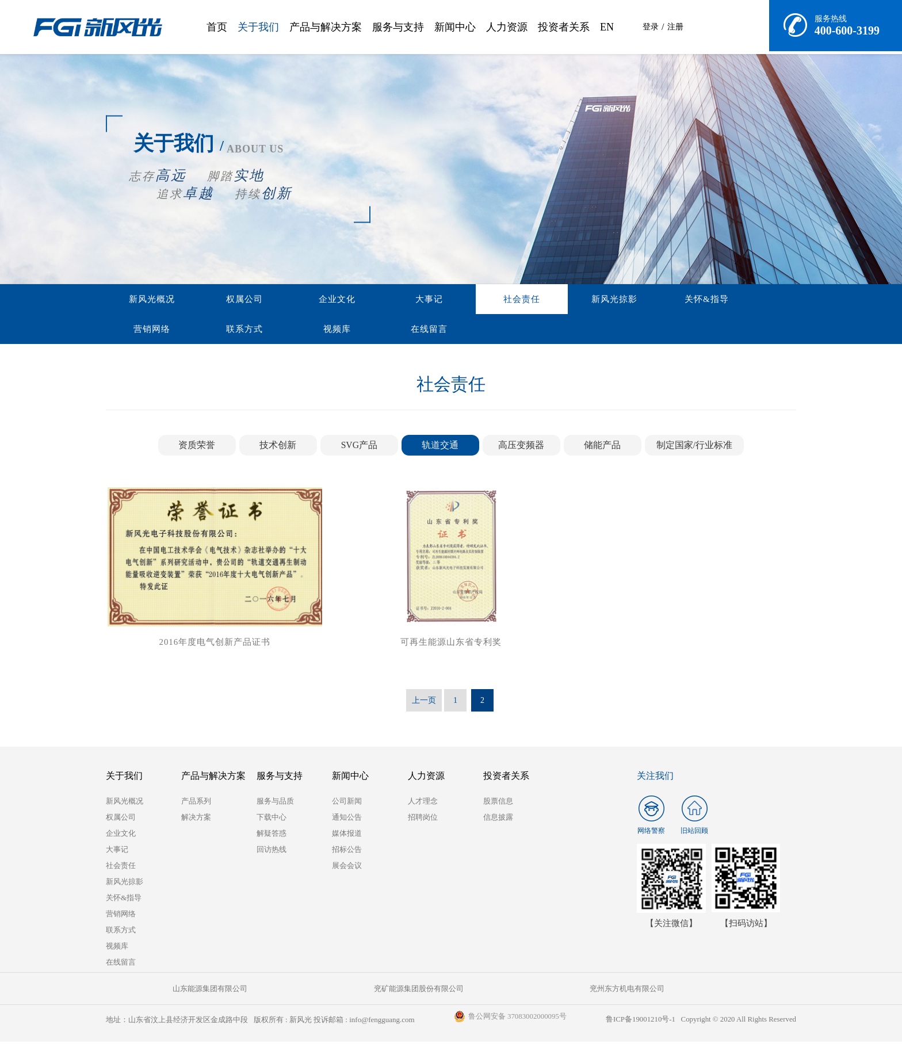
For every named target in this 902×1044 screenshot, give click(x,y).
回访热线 (271, 851)
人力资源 (507, 27)
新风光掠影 (467, 299)
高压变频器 (521, 447)
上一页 (424, 702)
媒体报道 (347, 835)
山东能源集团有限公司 (163, 990)
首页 (217, 27)
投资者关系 (564, 27)
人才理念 (423, 803)
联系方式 (663, 299)
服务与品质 (275, 803)
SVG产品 (359, 447)
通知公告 (347, 819)
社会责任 (401, 299)
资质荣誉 (196, 447)
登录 (651, 26)
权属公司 (204, 299)
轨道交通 (440, 447)
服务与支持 (398, 27)
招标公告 (347, 851)
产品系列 (196, 803)
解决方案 (196, 819)
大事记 (335, 299)
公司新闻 (347, 803)
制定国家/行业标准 (694, 447)
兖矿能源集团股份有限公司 (278, 990)
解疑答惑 (271, 835)
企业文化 (269, 299)
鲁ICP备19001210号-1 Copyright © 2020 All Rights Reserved (699, 1022)
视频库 (729, 299)
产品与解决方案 (325, 27)
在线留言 (138, 330)
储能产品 (602, 447)
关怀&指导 (532, 299)
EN (607, 27)
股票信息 (498, 803)
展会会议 (347, 867)
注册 (676, 26)
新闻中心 (455, 27)
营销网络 (597, 299)
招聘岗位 (423, 819)
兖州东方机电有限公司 (393, 990)
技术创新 (277, 447)
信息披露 (498, 819)
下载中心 (271, 819)
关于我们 (258, 27)
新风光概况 (139, 299)
